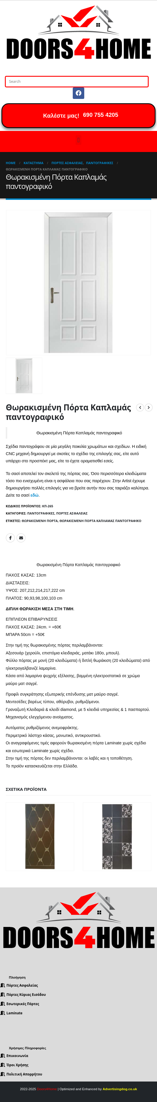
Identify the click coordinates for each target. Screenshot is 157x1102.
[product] (40, 837)
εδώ (34, 495)
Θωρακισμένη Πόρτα (40, 521)
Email (21, 537)
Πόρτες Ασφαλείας (71, 513)
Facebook (10, 537)
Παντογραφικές (41, 513)
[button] (78, 140)
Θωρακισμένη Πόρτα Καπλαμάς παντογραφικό (100, 521)
